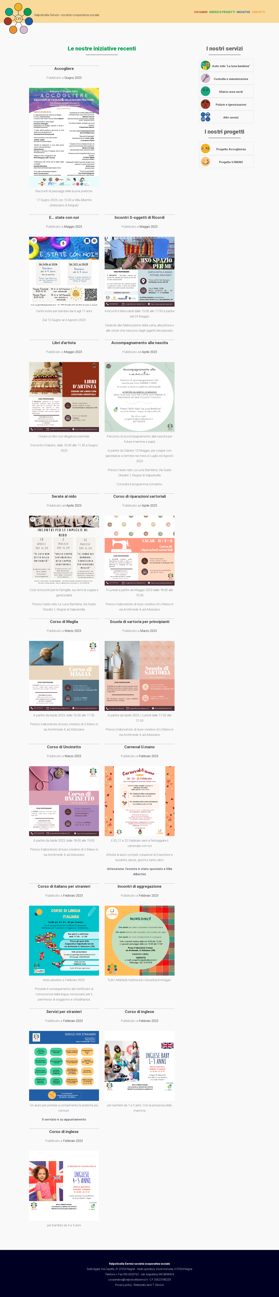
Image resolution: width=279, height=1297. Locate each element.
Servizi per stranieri (64, 1011)
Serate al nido (64, 496)
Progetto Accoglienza (232, 149)
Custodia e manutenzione (232, 79)
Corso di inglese (139, 1011)
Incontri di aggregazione (139, 886)
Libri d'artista (64, 343)
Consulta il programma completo (139, 484)
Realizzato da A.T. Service (149, 1284)
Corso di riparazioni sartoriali (139, 496)
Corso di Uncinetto (64, 747)
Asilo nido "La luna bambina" (232, 66)
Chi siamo (201, 12)
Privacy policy (123, 1284)
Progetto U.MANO (232, 162)
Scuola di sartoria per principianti (139, 621)
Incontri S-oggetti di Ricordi (139, 217)
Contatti (258, 12)
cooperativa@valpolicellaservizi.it (128, 1279)
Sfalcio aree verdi (232, 92)
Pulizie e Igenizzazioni (232, 104)
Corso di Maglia (64, 621)
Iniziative (243, 12)
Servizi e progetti (222, 12)
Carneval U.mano (139, 747)
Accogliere (64, 68)
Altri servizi (232, 117)
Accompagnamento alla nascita (139, 343)
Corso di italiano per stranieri (64, 886)
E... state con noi (64, 217)
